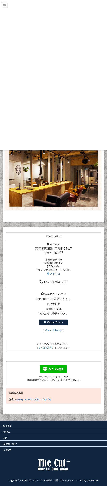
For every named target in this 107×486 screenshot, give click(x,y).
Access (6, 431)
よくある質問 (45, 347)
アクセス (53, 274)
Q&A (5, 438)
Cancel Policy (53, 330)
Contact (7, 450)
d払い (37, 399)
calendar (7, 425)
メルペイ (46, 399)
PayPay (19, 399)
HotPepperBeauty (53, 322)
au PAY (28, 399)
